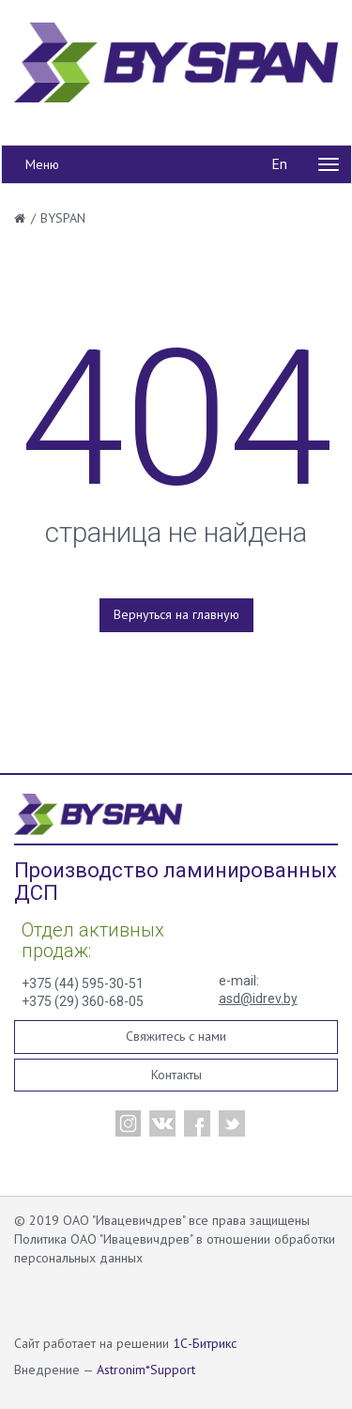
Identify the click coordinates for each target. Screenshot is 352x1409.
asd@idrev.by (258, 998)
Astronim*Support (146, 1369)
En (279, 163)
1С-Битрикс (205, 1343)
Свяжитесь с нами (176, 1036)
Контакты (176, 1074)
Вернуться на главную (176, 614)
